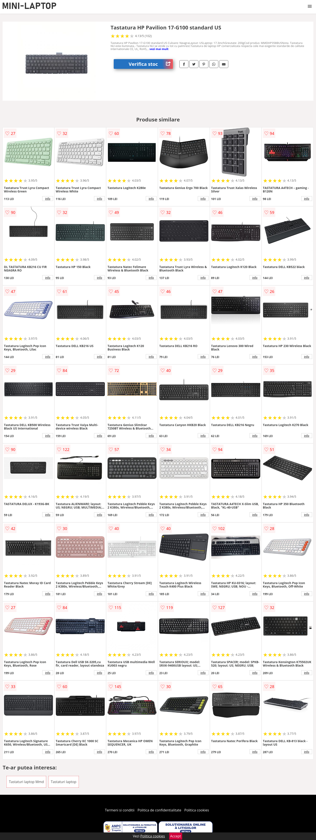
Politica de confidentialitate (159, 810)
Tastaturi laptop (63, 781)
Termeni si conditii (120, 810)
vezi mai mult (159, 49)
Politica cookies (196, 810)
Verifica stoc (151, 64)
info (47, 198)
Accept (175, 836)
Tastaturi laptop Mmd (26, 781)
